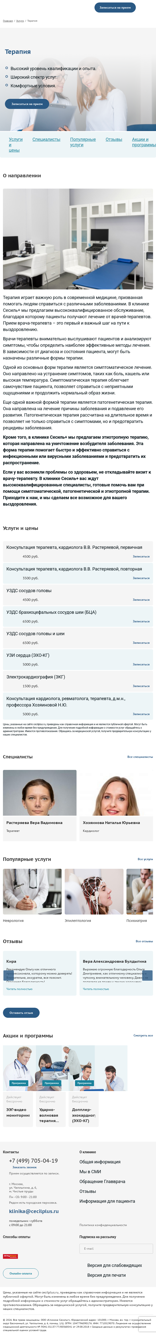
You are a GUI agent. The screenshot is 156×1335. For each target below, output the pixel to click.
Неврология (13, 920)
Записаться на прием (115, 7)
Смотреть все (143, 1035)
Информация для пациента (107, 1201)
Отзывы (114, 139)
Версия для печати (102, 1275)
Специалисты (46, 139)
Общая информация (100, 1161)
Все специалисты (140, 757)
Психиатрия (136, 920)
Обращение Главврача (102, 1181)
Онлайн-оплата (21, 1273)
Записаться (141, 556)
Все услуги (145, 859)
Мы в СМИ (90, 1171)
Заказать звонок (25, 1167)
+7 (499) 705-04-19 (33, 1161)
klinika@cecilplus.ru (34, 1211)
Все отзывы (144, 941)
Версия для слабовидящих (110, 1265)
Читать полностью (21, 989)
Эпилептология (78, 920)
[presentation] (8, 975)
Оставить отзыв (21, 1013)
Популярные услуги (83, 142)
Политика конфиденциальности (103, 1225)
